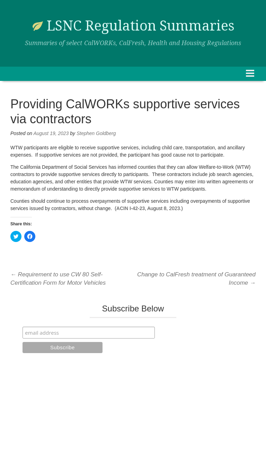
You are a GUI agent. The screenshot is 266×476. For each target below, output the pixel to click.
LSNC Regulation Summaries (140, 26)
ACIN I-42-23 (130, 208)
